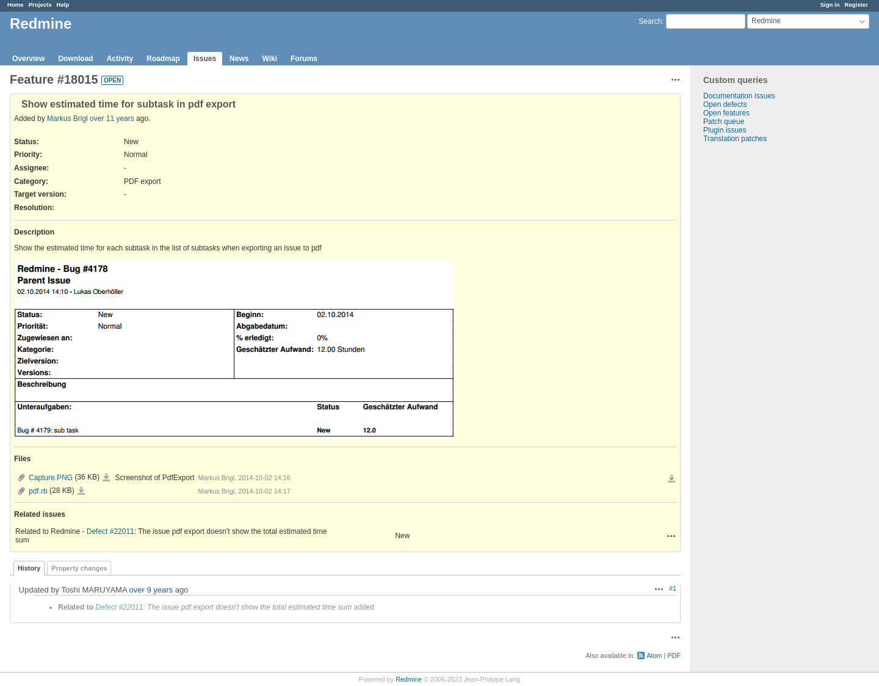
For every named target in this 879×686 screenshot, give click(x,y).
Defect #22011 (110, 531)
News (239, 58)
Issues (205, 58)
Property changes (79, 568)
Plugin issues (725, 130)
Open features (726, 113)
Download (75, 58)
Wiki (269, 58)
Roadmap (163, 58)
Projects (40, 4)
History (29, 568)
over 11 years (112, 118)
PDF (674, 655)
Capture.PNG (51, 477)
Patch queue (723, 121)
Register (856, 4)
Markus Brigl (67, 118)
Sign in (830, 4)
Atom (654, 655)
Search (650, 21)
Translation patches (735, 138)
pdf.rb (38, 491)
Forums (304, 58)
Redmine (409, 679)
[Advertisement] (752, 334)
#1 (672, 588)
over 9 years (151, 589)
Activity (120, 58)
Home (15, 4)
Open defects (725, 104)
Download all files (671, 479)
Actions (671, 536)
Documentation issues (739, 96)
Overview (28, 58)
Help (63, 4)
